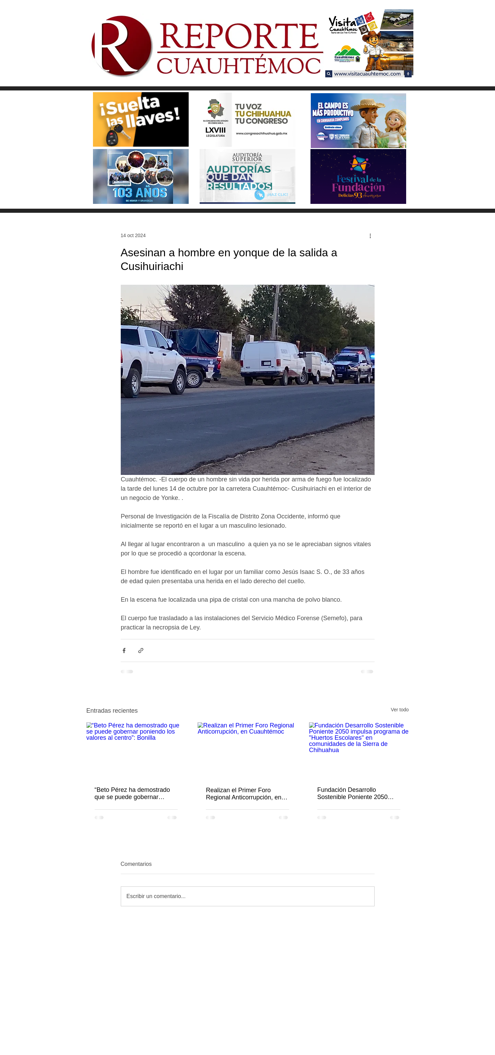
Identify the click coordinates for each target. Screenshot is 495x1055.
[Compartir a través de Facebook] (124, 650)
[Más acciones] (370, 235)
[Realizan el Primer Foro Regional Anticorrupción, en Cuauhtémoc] (247, 750)
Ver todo (400, 709)
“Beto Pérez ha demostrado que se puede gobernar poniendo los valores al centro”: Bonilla (132, 793)
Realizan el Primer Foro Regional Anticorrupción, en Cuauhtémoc (243, 794)
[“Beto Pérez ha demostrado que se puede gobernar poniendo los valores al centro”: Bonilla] (136, 750)
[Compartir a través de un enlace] (141, 650)
